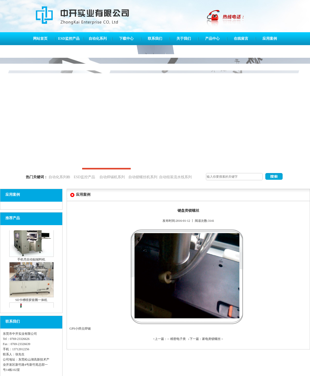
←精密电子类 (176, 339)
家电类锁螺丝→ (213, 339)
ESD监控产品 (69, 38)
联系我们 (155, 38)
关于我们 (183, 38)
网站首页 (40, 38)
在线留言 (241, 38)
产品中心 (212, 38)
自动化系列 (98, 38)
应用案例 (269, 38)
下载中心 (126, 38)
